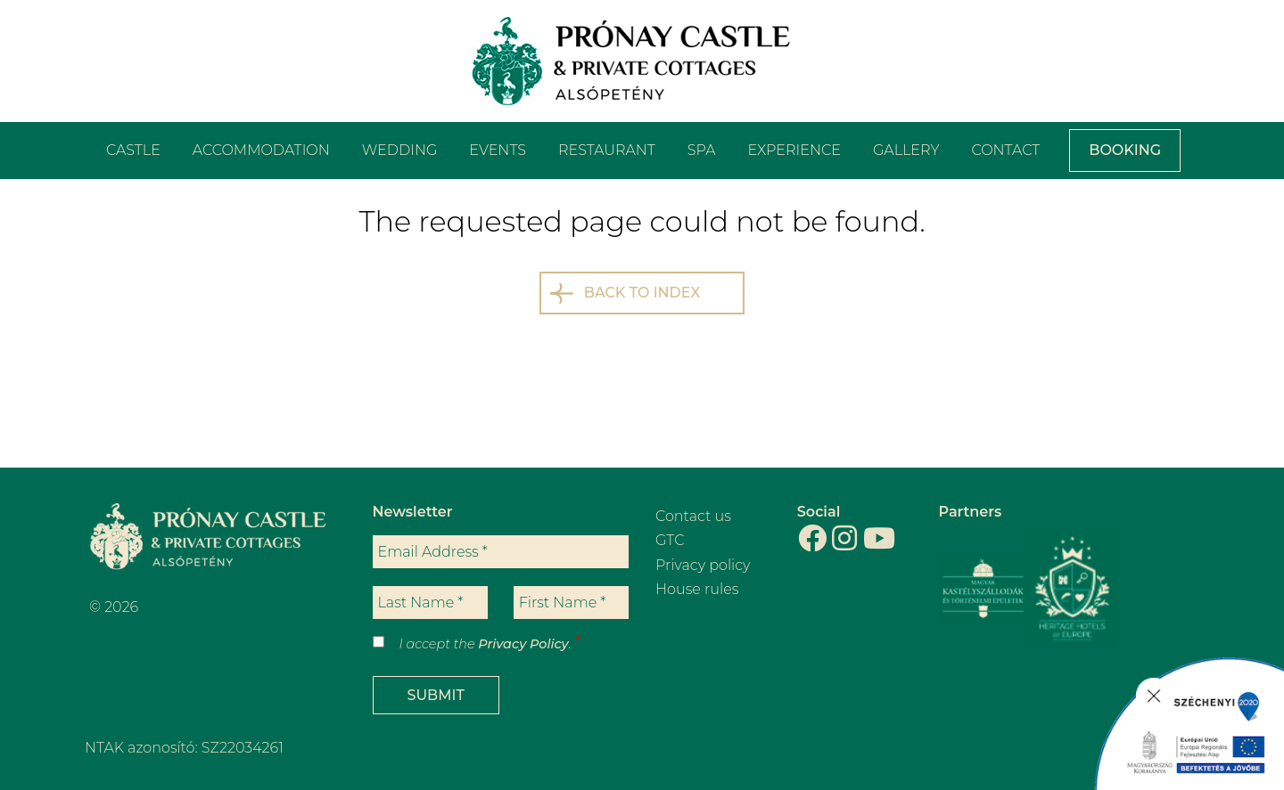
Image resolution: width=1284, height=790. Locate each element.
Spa (701, 150)
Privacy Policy (523, 644)
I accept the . (485, 644)
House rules (696, 589)
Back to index (642, 292)
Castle (133, 150)
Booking (1125, 150)
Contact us (693, 516)
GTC (670, 540)
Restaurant (606, 150)
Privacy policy (703, 565)
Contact (1005, 150)
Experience (794, 150)
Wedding (400, 150)
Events (497, 150)
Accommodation (261, 150)
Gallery (906, 150)
